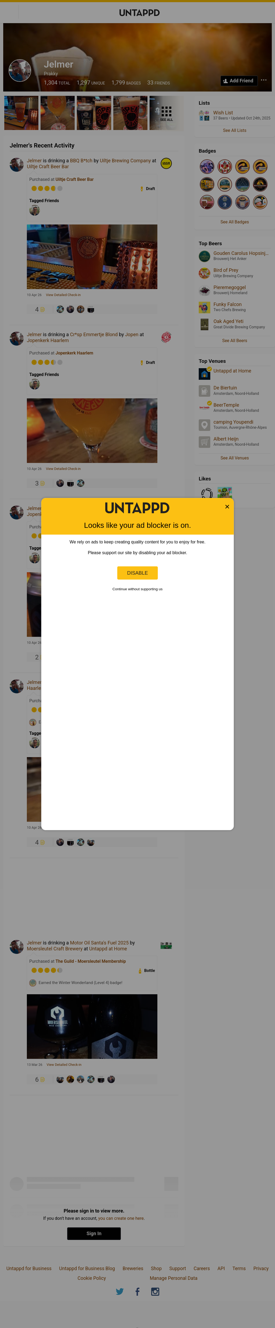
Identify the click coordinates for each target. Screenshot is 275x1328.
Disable (137, 573)
